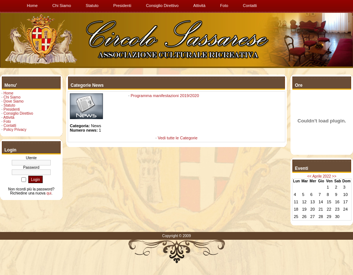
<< (309, 176)
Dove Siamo (14, 101)
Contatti (10, 126)
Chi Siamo (12, 97)
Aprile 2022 (321, 176)
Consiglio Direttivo (18, 113)
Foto (7, 121)
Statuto (9, 105)
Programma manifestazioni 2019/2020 (165, 95)
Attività (8, 117)
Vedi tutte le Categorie (177, 138)
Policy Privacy (15, 130)
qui (48, 193)
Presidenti (12, 109)
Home (9, 93)
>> (334, 176)
